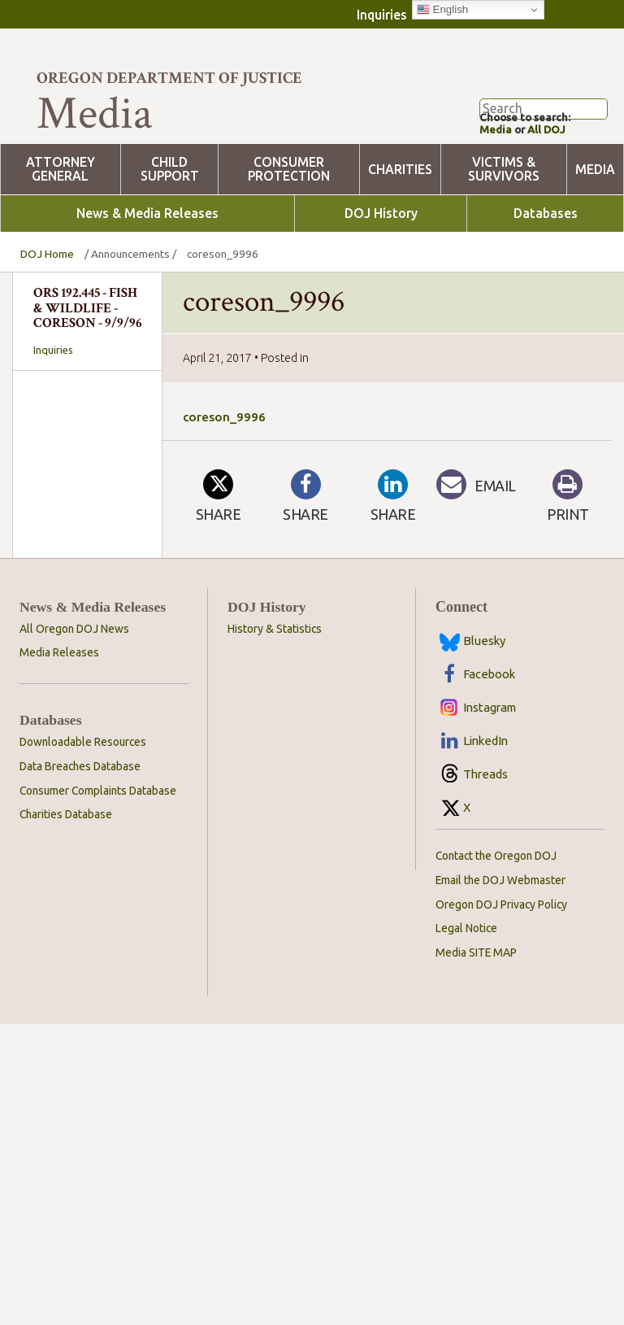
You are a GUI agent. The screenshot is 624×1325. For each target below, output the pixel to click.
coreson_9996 (224, 472)
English (442, 9)
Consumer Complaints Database (98, 1091)
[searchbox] (87, 579)
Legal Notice (466, 1229)
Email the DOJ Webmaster (501, 1181)
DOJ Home (47, 309)
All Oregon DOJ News (74, 929)
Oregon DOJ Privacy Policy (501, 1205)
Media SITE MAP (476, 1254)
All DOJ (552, 184)
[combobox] (87, 578)
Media (496, 184)
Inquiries (382, 14)
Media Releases (59, 954)
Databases (546, 269)
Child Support (170, 224)
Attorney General (60, 224)
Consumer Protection (289, 224)
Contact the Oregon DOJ (496, 1156)
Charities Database (66, 1115)
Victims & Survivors (504, 224)
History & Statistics (275, 929)
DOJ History (381, 269)
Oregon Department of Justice (169, 78)
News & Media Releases (147, 269)
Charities (400, 224)
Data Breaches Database (80, 1067)
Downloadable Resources (83, 1042)
